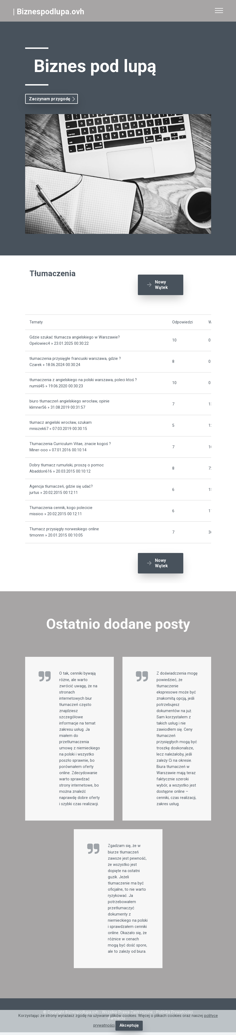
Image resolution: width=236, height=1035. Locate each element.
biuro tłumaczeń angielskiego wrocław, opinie (69, 399)
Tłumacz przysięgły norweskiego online (64, 527)
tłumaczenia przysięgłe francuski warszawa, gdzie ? (75, 356)
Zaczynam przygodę (49, 98)
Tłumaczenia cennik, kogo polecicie (60, 506)
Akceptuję (129, 1025)
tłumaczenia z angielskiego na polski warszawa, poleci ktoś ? (83, 377)
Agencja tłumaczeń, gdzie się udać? (61, 484)
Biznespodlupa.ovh (50, 11)
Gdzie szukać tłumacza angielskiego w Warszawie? (74, 335)
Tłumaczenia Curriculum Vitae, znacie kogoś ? (70, 442)
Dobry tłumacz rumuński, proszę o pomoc (66, 463)
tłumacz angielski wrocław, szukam (60, 420)
